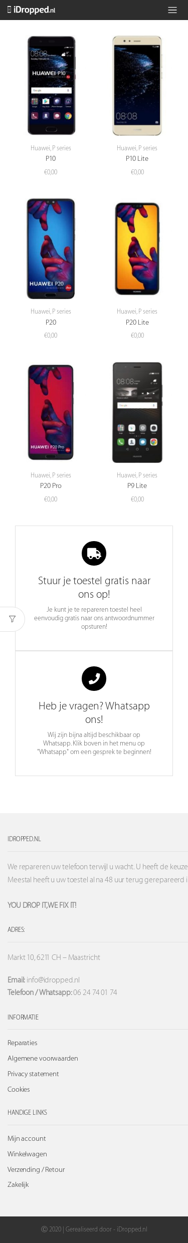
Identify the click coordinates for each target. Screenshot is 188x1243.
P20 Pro (51, 486)
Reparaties (22, 1043)
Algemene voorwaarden (43, 1059)
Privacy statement (33, 1074)
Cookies (19, 1090)
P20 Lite (137, 323)
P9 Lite (137, 486)
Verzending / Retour (36, 1170)
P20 (51, 323)
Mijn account (27, 1139)
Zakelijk (18, 1185)
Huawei (40, 148)
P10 (51, 159)
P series (61, 148)
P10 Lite (137, 159)
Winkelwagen (27, 1154)
